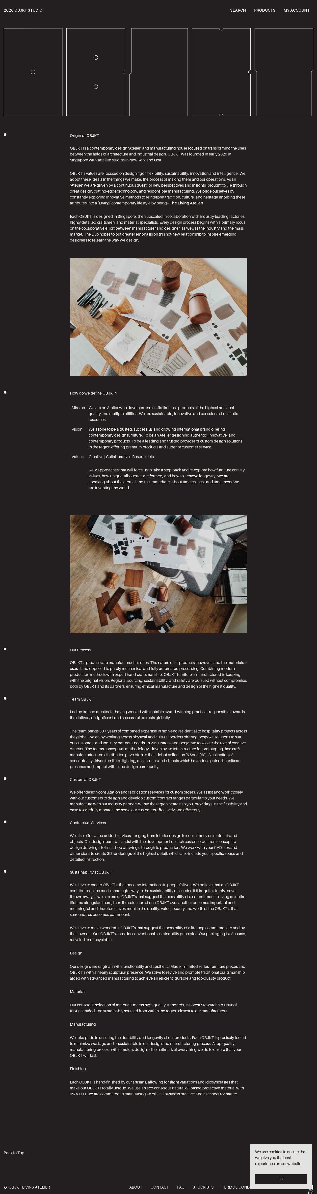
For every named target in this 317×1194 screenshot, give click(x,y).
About (135, 1187)
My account (297, 10)
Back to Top (14, 1152)
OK (281, 1179)
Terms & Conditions (242, 1187)
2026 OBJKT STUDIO (23, 10)
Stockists (203, 1187)
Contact (160, 1187)
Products (264, 10)
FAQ (181, 1187)
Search (238, 10)
